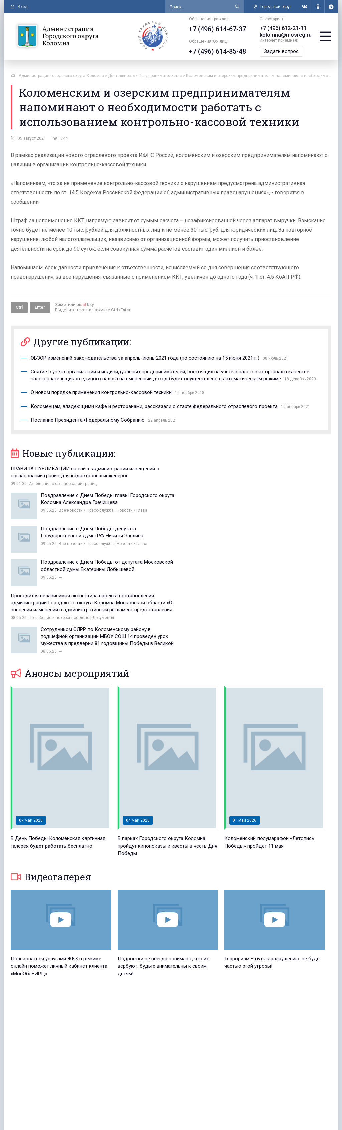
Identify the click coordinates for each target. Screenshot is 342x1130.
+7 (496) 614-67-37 (216, 29)
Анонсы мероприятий (70, 580)
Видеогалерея (51, 783)
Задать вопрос (280, 51)
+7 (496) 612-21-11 (282, 28)
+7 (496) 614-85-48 (216, 51)
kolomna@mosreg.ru (285, 35)
